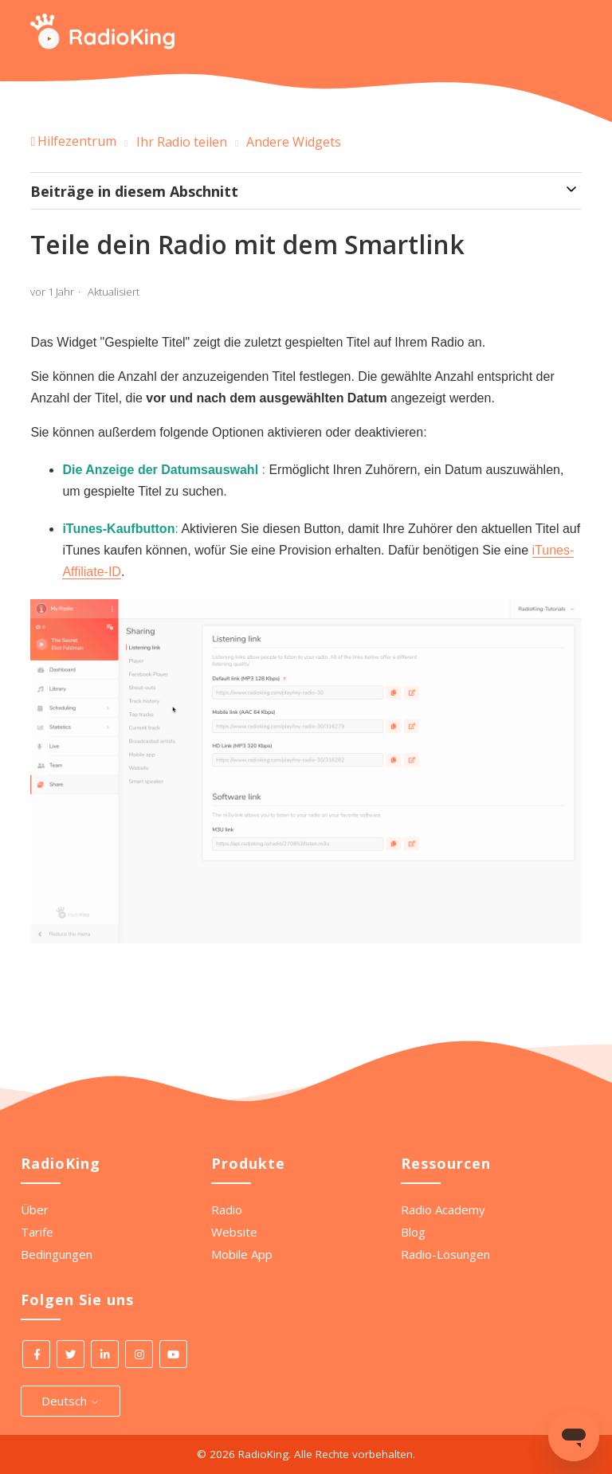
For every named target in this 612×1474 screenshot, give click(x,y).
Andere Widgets (293, 142)
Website (234, 1232)
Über (35, 1209)
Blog (413, 1232)
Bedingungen (56, 1254)
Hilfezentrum (76, 141)
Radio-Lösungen (445, 1254)
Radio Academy (443, 1209)
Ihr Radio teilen (181, 142)
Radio (226, 1209)
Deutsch (70, 1401)
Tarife (37, 1232)
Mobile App (242, 1254)
